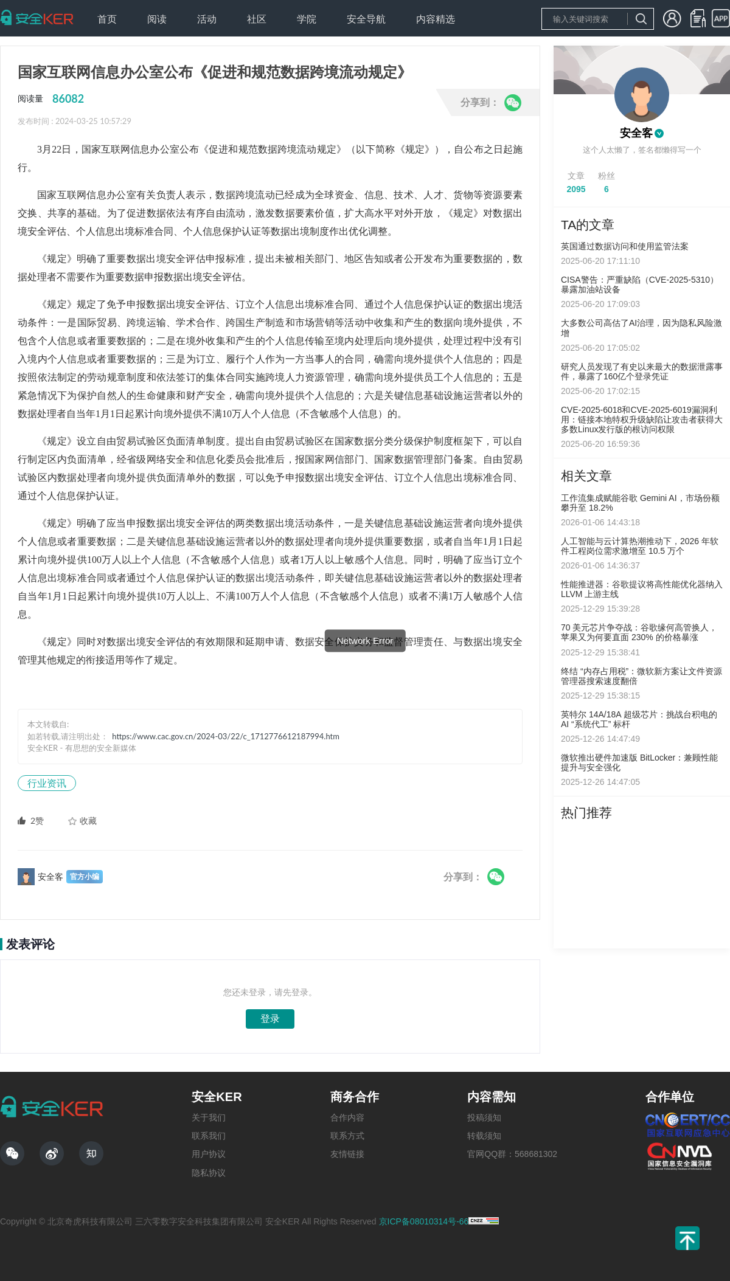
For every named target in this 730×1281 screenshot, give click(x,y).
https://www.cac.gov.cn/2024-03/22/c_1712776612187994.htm (225, 736)
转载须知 (484, 1136)
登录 (270, 1018)
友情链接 (347, 1154)
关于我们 (209, 1117)
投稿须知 (484, 1117)
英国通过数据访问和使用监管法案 (625, 246)
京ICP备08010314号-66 (424, 1221)
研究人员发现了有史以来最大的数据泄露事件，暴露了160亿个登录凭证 (642, 371)
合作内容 (347, 1117)
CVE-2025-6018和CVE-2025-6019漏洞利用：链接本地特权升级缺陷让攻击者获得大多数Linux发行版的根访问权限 (642, 419)
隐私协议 (209, 1173)
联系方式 (347, 1136)
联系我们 (209, 1136)
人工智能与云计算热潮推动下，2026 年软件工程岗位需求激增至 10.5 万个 (639, 546)
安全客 (636, 133)
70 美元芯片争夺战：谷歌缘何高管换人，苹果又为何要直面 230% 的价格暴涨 (639, 632)
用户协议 (209, 1154)
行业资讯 (46, 783)
